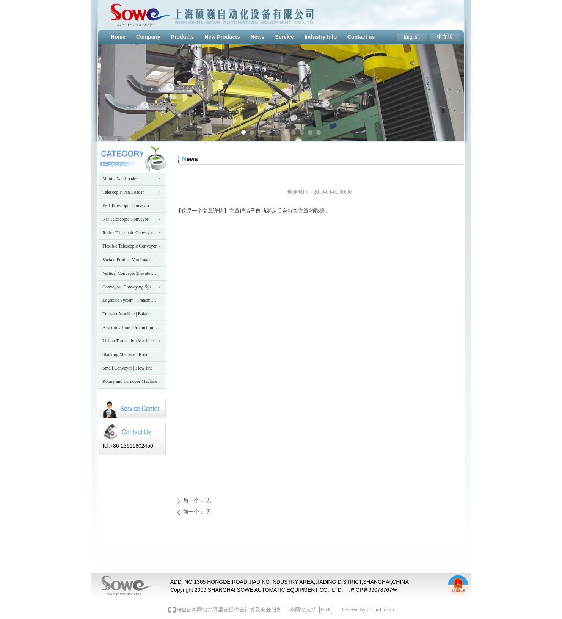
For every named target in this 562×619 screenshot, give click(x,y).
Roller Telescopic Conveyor (132, 232)
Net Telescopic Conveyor (132, 219)
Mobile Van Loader (132, 178)
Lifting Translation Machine (132, 340)
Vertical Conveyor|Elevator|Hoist (132, 273)
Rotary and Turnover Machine (129, 381)
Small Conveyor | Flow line (127, 368)
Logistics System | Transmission (132, 300)
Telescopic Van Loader (132, 192)
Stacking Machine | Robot (126, 354)
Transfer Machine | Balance (127, 314)
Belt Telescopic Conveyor (132, 205)
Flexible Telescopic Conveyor (132, 246)
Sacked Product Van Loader (127, 259)
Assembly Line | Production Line (132, 327)
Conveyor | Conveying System (132, 287)
